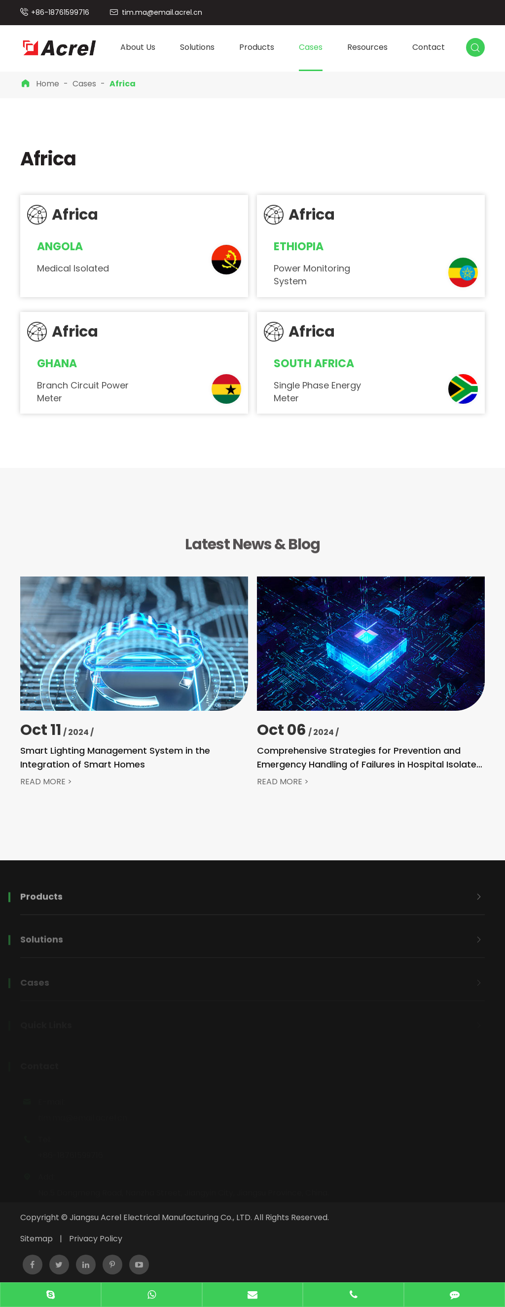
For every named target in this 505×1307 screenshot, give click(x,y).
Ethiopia (299, 246)
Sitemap (36, 1238)
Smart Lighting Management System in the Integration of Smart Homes (115, 757)
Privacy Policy (95, 1238)
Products (256, 47)
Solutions (197, 47)
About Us (137, 47)
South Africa (314, 363)
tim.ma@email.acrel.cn (162, 12)
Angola (60, 246)
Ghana (57, 363)
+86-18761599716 (60, 12)
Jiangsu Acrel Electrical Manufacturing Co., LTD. (161, 1217)
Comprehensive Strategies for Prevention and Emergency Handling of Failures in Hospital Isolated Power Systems (369, 757)
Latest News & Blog (252, 547)
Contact (428, 47)
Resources (367, 47)
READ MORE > (46, 781)
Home (47, 83)
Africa (122, 83)
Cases (311, 47)
